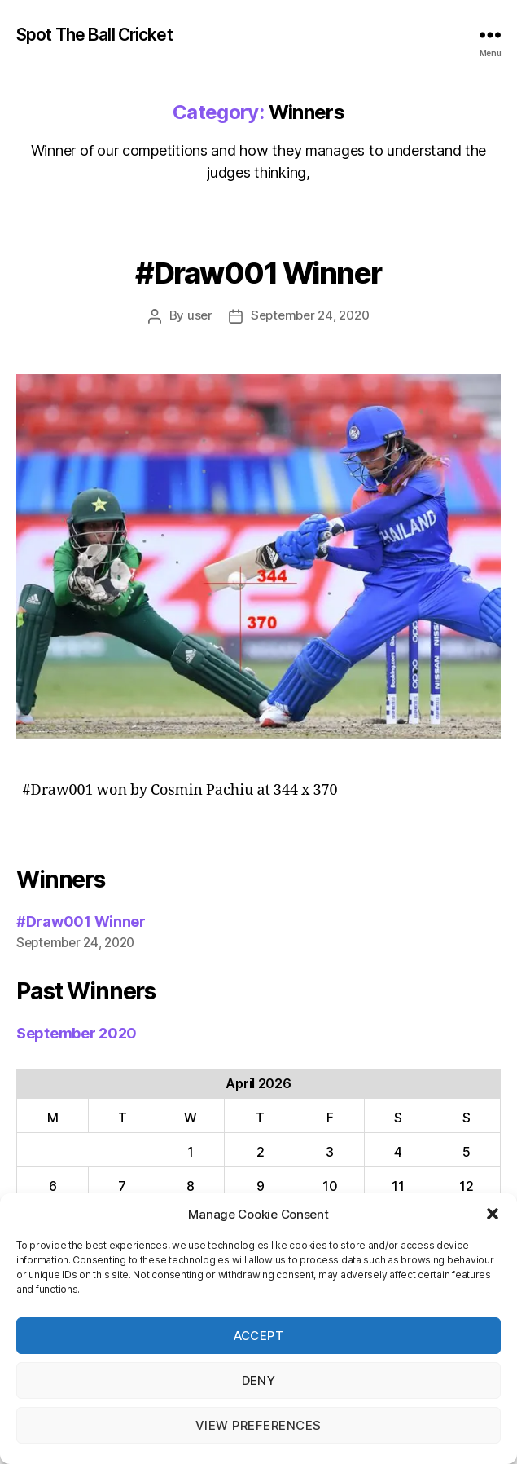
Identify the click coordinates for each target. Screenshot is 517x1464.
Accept (259, 1335)
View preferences (258, 1425)
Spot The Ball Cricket (94, 34)
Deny (259, 1380)
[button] (492, 1214)
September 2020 (76, 1033)
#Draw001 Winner (258, 273)
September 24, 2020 (310, 315)
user (199, 315)
